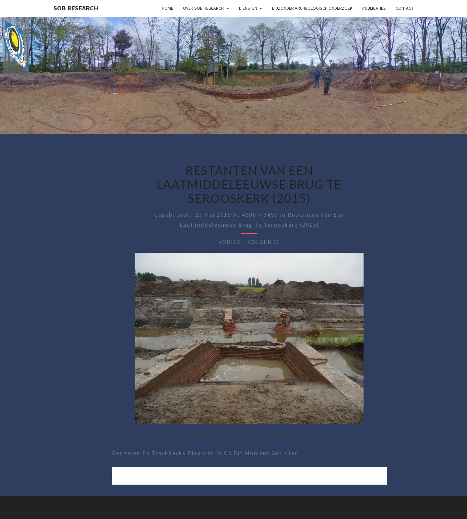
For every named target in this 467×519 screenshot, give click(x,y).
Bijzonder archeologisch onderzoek (312, 8)
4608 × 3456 (260, 214)
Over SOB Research (203, 8)
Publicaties (374, 8)
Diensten (248, 8)
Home (167, 8)
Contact (404, 8)
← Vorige (225, 242)
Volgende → (268, 242)
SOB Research (76, 8)
